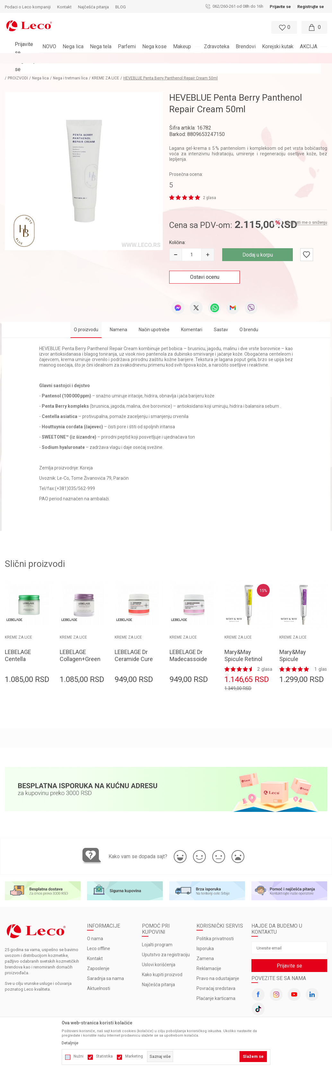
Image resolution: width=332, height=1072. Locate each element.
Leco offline (98, 938)
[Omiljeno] (283, 27)
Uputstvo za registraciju (166, 944)
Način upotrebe (154, 319)
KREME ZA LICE (116, 68)
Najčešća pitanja (158, 974)
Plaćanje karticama (216, 988)
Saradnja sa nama (105, 968)
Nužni (78, 1056)
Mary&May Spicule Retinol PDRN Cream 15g (243, 652)
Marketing (134, 1056)
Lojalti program (157, 934)
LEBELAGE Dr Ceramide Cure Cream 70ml (134, 648)
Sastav (221, 319)
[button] (151, 27)
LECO (9, 68)
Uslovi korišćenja (158, 954)
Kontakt (95, 948)
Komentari (191, 319)
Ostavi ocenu (204, 267)
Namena (118, 319)
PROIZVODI (29, 68)
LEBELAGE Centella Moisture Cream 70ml (20, 652)
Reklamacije (209, 958)
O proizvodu (86, 319)
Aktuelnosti (98, 978)
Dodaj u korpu (257, 244)
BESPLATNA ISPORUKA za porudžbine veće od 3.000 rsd (149, 58)
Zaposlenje (98, 958)
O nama (95, 928)
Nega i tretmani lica (81, 68)
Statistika (104, 1056)
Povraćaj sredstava (216, 978)
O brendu (249, 319)
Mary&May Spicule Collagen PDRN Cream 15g (298, 652)
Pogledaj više (224, 58)
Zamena (205, 948)
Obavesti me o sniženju (305, 212)
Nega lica (51, 68)
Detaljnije (70, 1043)
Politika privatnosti (215, 928)
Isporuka (205, 938)
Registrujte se (310, 6)
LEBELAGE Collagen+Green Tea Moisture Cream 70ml (79, 652)
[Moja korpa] (314, 27)
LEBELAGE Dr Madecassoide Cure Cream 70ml (188, 652)
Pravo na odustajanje (218, 968)
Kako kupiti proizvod (162, 964)
